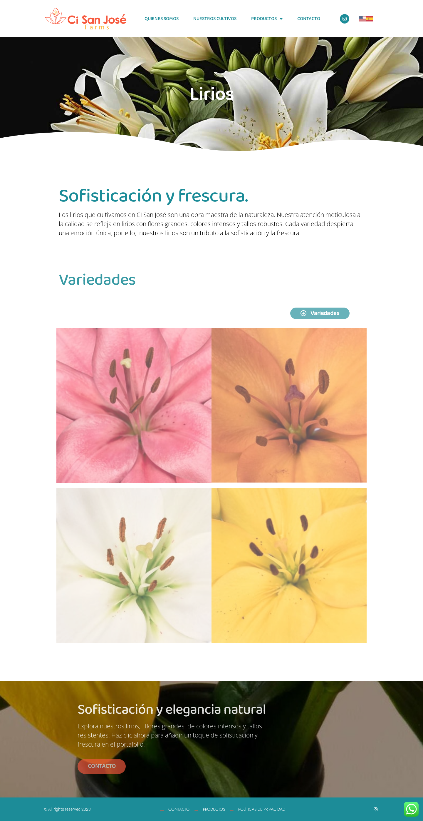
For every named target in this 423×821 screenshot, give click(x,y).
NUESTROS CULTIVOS (214, 19)
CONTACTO (308, 19)
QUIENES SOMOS (162, 19)
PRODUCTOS (267, 19)
